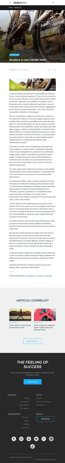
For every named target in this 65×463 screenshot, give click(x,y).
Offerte (26, 398)
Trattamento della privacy (17, 457)
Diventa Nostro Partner (43, 402)
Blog (24, 276)
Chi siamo (25, 417)
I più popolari (24, 402)
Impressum (25, 427)
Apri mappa (45, 419)
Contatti (39, 398)
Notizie (26, 421)
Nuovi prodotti (24, 405)
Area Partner (40, 405)
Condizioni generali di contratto (45, 459)
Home (11, 8)
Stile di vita (18, 8)
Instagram (31, 276)
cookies (30, 457)
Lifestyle (26, 424)
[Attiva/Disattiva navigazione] (10, 3)
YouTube (48, 276)
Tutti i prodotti (24, 408)
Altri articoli (32, 341)
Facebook (40, 276)
